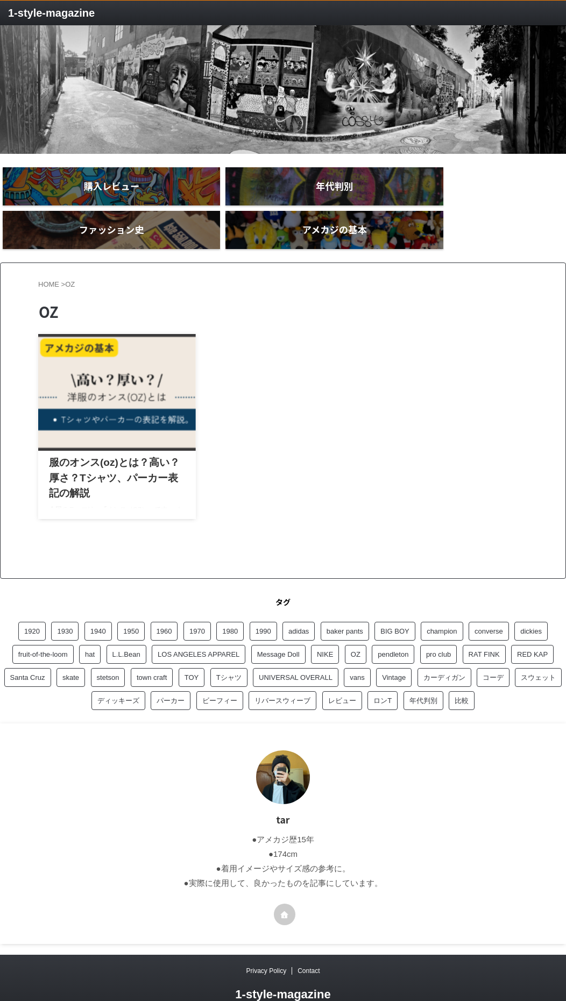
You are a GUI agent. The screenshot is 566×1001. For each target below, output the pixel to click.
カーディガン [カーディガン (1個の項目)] (444, 649)
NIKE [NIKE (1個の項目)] (325, 626)
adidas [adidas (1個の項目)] (298, 603)
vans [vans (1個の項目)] (357, 649)
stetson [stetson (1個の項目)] (108, 649)
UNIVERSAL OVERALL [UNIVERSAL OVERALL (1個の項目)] (295, 649)
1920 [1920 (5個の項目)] (32, 603)
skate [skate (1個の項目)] (70, 649)
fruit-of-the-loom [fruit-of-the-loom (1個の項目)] (43, 626)
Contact (309, 943)
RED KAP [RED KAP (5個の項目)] (532, 626)
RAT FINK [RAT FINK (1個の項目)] (484, 626)
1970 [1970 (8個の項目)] (197, 603)
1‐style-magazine (51, 13)
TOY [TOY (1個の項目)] (192, 649)
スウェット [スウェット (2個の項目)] (538, 649)
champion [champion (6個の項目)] (442, 603)
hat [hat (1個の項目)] (90, 626)
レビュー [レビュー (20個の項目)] (342, 673)
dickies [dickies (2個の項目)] (531, 603)
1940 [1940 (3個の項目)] (98, 603)
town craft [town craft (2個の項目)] (152, 649)
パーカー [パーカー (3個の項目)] (171, 673)
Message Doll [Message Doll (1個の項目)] (278, 626)
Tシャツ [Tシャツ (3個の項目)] (229, 649)
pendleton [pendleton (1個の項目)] (393, 626)
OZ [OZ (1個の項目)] (355, 626)
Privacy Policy (266, 943)
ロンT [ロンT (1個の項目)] (382, 673)
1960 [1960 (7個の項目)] (164, 603)
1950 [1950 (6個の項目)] (131, 603)
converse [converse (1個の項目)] (489, 603)
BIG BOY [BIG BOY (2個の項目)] (394, 603)
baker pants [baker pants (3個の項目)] (345, 603)
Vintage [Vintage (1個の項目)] (394, 649)
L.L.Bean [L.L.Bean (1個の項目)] (126, 626)
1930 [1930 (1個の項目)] (65, 603)
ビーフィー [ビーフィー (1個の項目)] (219, 673)
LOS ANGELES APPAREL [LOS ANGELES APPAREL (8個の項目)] (198, 626)
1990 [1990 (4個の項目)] (263, 603)
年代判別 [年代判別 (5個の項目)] (423, 673)
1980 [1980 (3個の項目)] (230, 603)
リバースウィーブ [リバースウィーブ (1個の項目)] (282, 673)
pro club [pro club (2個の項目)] (438, 626)
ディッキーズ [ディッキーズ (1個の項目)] (118, 673)
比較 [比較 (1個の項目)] (462, 673)
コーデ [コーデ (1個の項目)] (493, 649)
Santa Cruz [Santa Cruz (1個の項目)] (27, 649)
